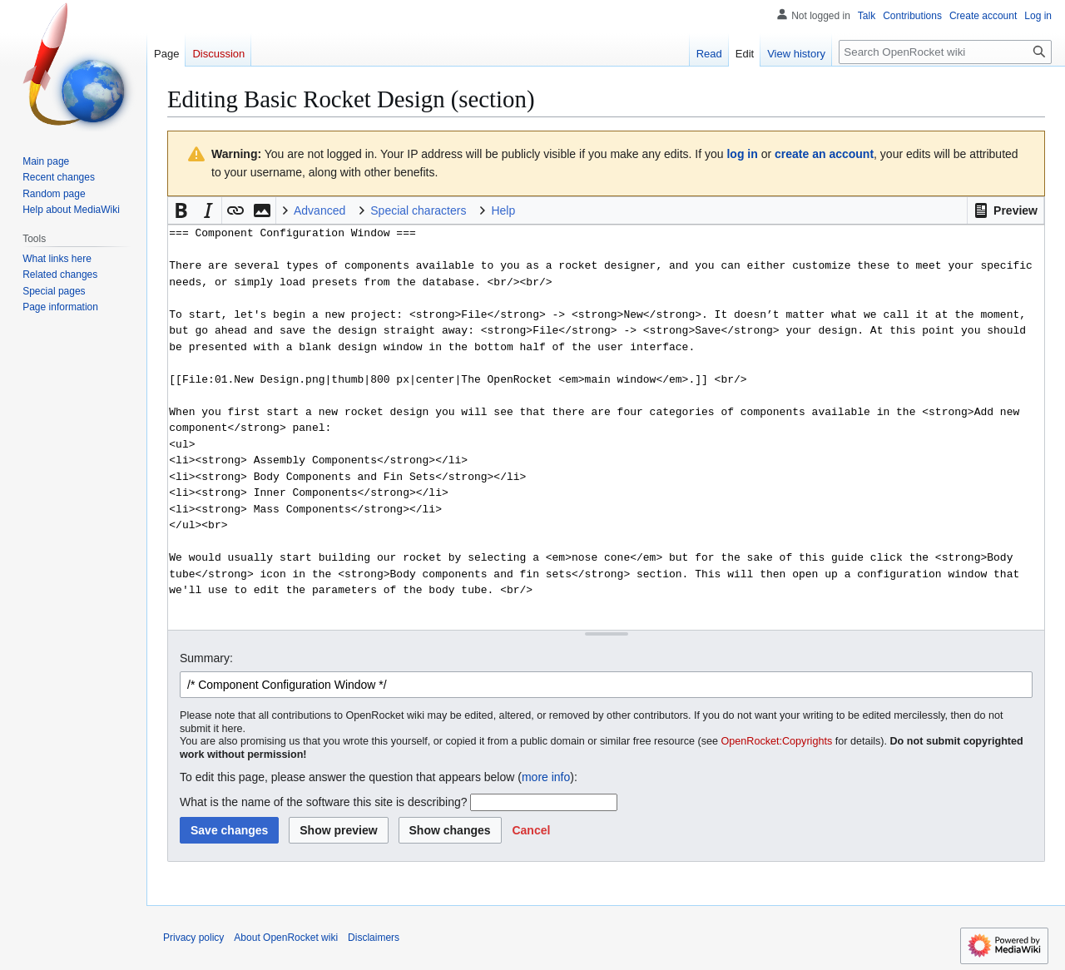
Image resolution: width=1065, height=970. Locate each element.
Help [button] (503, 210)
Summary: (206, 658)
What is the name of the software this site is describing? (324, 802)
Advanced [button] (319, 210)
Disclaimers (373, 937)
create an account (824, 154)
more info (546, 777)
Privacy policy (193, 937)
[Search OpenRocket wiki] (945, 52)
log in (741, 154)
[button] (1005, 210)
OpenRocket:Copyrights (777, 741)
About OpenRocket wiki (286, 937)
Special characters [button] (418, 210)
